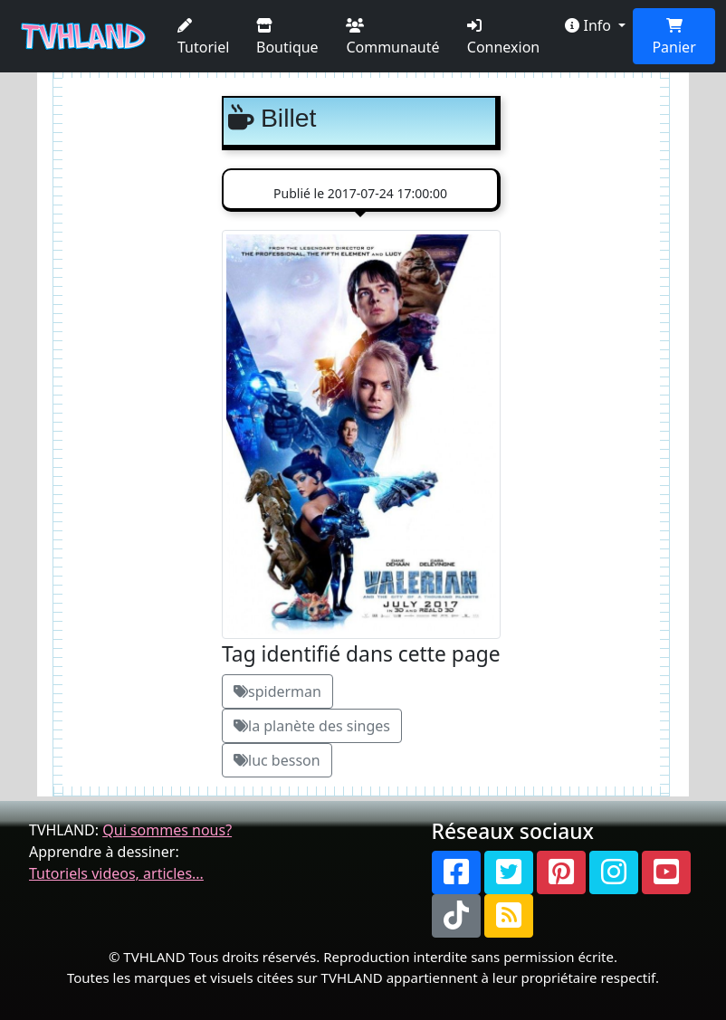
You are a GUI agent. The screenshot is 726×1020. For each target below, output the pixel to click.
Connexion (503, 37)
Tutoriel (203, 37)
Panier (673, 37)
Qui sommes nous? (167, 830)
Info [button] (590, 25)
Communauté (392, 37)
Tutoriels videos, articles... (116, 873)
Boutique (287, 37)
